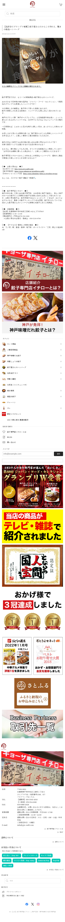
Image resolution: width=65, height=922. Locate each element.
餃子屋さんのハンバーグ (16, 367)
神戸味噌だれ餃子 (14, 356)
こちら (31, 797)
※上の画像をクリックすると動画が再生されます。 (22, 86)
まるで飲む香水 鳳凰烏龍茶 (17, 420)
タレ (9, 408)
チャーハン (11, 402)
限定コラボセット (14, 414)
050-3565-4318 (32, 799)
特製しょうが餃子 (14, 362)
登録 (58, 454)
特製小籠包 (11, 379)
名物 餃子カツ (12, 373)
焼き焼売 (10, 391)
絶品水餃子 (11, 397)
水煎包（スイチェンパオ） (17, 385)
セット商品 (11, 344)
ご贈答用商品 (12, 350)
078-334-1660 (31, 802)
